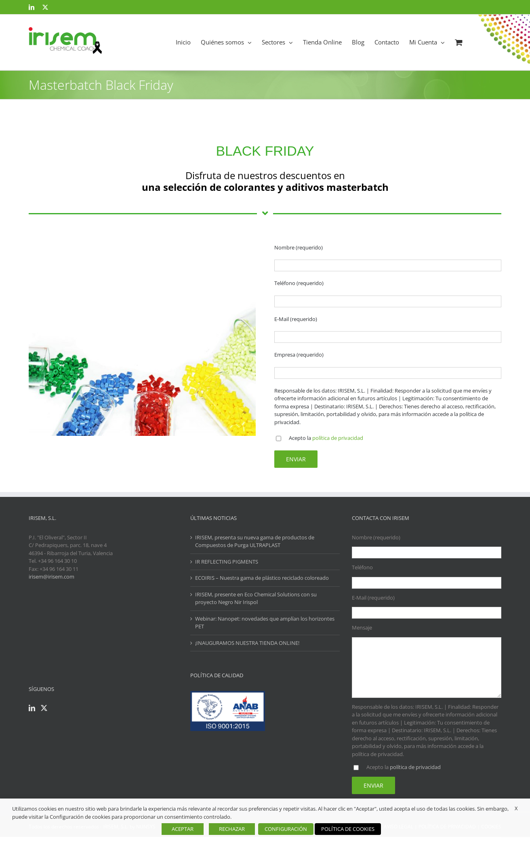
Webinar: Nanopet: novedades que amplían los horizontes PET (264, 622)
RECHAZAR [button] (232, 828)
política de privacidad (337, 438)
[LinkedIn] (32, 708)
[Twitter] (44, 708)
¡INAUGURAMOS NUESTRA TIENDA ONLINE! (247, 643)
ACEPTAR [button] (182, 828)
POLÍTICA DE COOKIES (347, 828)
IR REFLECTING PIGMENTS (226, 561)
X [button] (516, 808)
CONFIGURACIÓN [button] (286, 828)
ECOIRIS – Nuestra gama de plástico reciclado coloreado (262, 577)
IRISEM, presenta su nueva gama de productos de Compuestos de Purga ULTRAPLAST (254, 541)
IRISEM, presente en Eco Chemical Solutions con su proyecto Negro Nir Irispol (256, 598)
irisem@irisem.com (51, 576)
